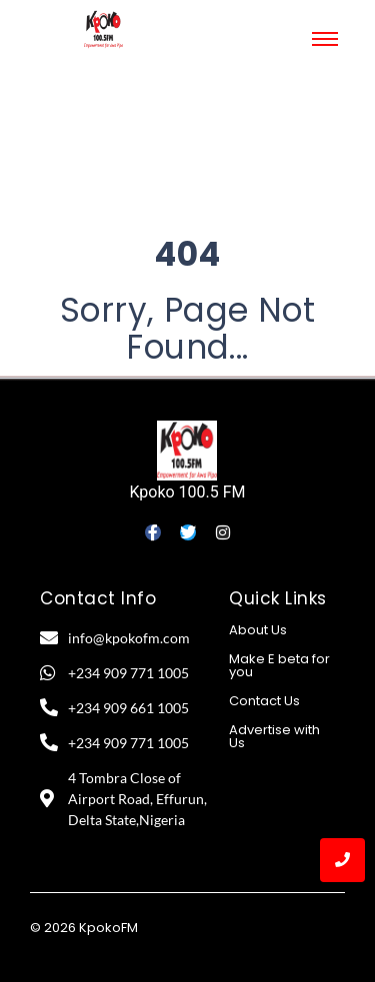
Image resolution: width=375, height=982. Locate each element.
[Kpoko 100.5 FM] (187, 451)
